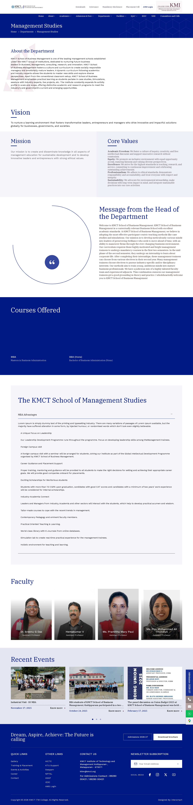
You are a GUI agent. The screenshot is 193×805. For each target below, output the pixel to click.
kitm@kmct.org (88, 771)
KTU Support (52, 765)
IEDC (47, 782)
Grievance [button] (94, 7)
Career (14, 774)
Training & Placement (22, 765)
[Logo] (27, 7)
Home (14, 31)
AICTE (48, 761)
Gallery (14, 761)
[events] (38, 688)
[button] (41, 16)
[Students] (147, 7)
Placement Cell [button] (132, 7)
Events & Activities (20, 770)
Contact (15, 778)
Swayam (49, 770)
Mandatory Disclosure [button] (112, 7)
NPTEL (48, 774)
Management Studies (47, 31)
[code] (169, 7)
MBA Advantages (27, 414)
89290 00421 (96, 779)
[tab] (92, 719)
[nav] (63, 16)
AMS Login (50, 786)
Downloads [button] (80, 7)
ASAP (48, 778)
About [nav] (50, 16)
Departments (26, 31)
